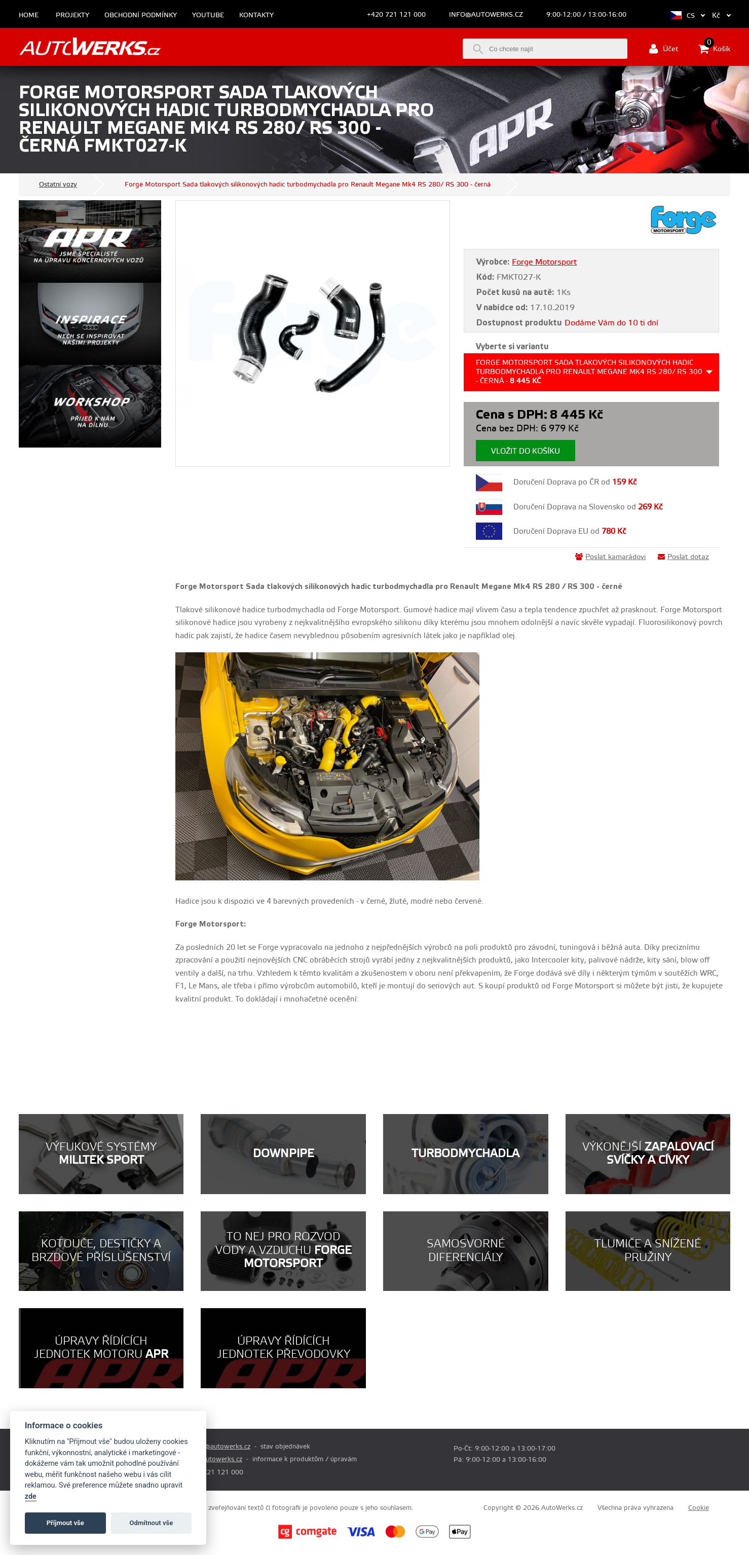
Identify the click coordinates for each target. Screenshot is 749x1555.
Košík (714, 49)
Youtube (208, 15)
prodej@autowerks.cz (217, 1446)
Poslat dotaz (683, 557)
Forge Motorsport (544, 262)
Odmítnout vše (151, 1523)
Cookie (698, 1508)
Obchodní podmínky (140, 15)
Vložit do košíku (525, 451)
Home (29, 15)
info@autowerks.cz (486, 15)
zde (30, 1496)
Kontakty (256, 15)
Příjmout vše (65, 1523)
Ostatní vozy (58, 184)
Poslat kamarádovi (610, 557)
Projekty (72, 15)
